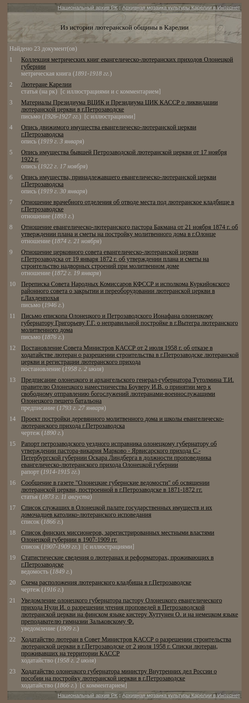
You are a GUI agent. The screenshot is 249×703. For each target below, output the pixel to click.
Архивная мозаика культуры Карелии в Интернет (181, 8)
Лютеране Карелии (46, 84)
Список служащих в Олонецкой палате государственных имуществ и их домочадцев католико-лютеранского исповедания (116, 511)
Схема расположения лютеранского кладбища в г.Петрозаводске (106, 582)
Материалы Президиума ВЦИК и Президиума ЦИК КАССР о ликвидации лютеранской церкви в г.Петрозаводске (119, 106)
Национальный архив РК (87, 8)
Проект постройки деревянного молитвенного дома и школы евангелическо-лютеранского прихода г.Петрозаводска (122, 422)
